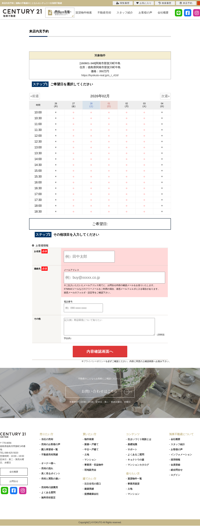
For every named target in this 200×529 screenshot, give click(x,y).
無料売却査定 (48, 500)
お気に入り (143, 3)
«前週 (34, 96)
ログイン (175, 478)
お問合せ (13, 484)
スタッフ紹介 (125, 12)
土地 (86, 457)
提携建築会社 (91, 497)
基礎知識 (132, 447)
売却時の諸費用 (49, 490)
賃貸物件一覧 (135, 482)
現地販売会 (90, 473)
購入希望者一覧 (49, 452)
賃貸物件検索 (83, 12)
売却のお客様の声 (50, 447)
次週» (165, 96)
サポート (132, 452)
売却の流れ (47, 471)
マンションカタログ (138, 468)
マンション (90, 463)
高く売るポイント (50, 476)
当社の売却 (47, 442)
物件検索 (89, 442)
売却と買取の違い (50, 482)
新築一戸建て (91, 447)
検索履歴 (165, 3)
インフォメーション (181, 457)
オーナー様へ (48, 466)
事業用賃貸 (133, 487)
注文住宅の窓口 (92, 487)
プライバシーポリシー (94, 364)
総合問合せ (177, 473)
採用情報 (175, 463)
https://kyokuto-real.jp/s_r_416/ (100, 75)
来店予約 (186, 3)
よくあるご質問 (136, 457)
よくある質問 (48, 495)
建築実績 (89, 492)
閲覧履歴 (122, 3)
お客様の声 (145, 12)
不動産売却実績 (49, 457)
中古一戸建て (91, 452)
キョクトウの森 (136, 463)
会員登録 (175, 468)
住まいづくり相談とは (139, 442)
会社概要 (163, 12)
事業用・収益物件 (93, 468)
